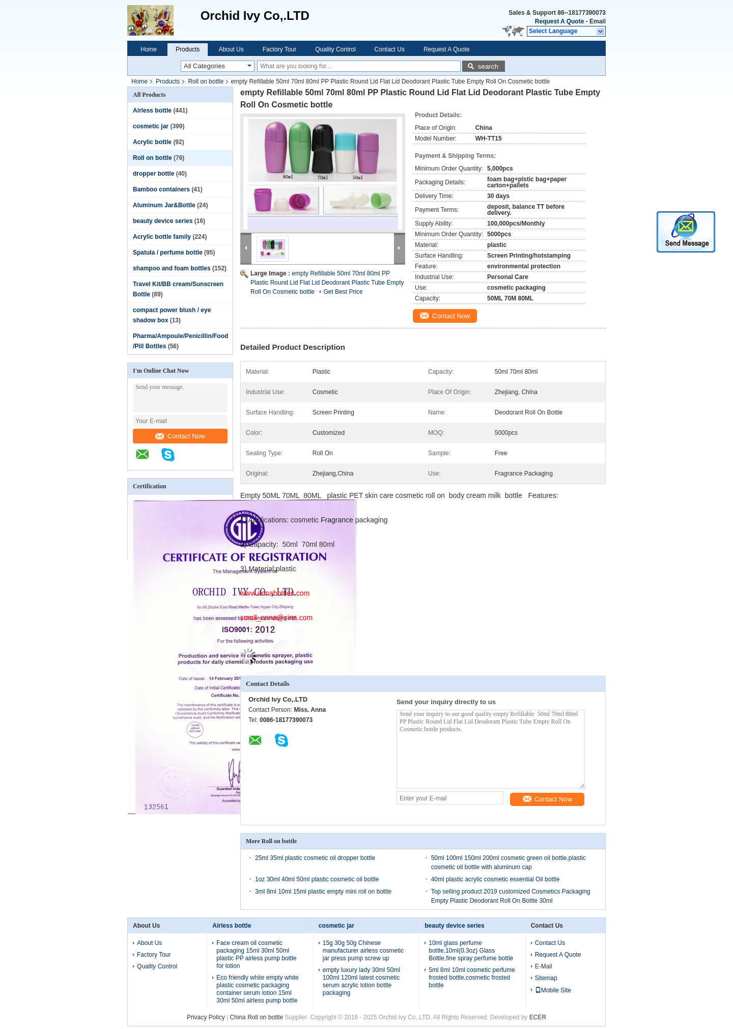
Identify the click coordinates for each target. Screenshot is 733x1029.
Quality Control (335, 49)
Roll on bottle (205, 81)
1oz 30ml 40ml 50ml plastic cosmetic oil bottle (317, 879)
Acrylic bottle (152, 142)
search (488, 66)
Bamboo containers (161, 189)
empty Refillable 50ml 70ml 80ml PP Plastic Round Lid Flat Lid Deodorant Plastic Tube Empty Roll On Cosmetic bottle (327, 282)
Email (597, 21)
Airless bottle (152, 110)
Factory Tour (279, 49)
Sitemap (546, 978)
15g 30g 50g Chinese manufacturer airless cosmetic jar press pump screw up (363, 950)
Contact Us (390, 49)
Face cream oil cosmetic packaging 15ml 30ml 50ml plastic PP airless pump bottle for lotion (256, 954)
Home (148, 49)
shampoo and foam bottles (172, 268)
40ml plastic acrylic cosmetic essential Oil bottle (495, 879)
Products (188, 49)
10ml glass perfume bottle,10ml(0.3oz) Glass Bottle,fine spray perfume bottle (471, 950)
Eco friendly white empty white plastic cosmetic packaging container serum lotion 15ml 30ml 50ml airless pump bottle (257, 989)
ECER (537, 1017)
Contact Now (180, 436)
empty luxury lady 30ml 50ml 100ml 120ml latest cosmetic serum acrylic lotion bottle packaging (361, 981)
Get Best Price (342, 291)
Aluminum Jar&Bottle (164, 205)
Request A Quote (559, 21)
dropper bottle (153, 173)
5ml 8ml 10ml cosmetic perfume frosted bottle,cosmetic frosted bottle (472, 977)
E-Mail (543, 966)
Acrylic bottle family (162, 236)
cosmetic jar (150, 126)
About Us (230, 49)
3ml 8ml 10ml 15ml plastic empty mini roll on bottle (323, 891)
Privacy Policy (206, 1017)
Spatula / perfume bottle (168, 252)
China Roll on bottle (256, 1017)
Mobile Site (553, 990)
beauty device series (162, 221)
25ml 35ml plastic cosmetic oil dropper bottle (315, 857)
